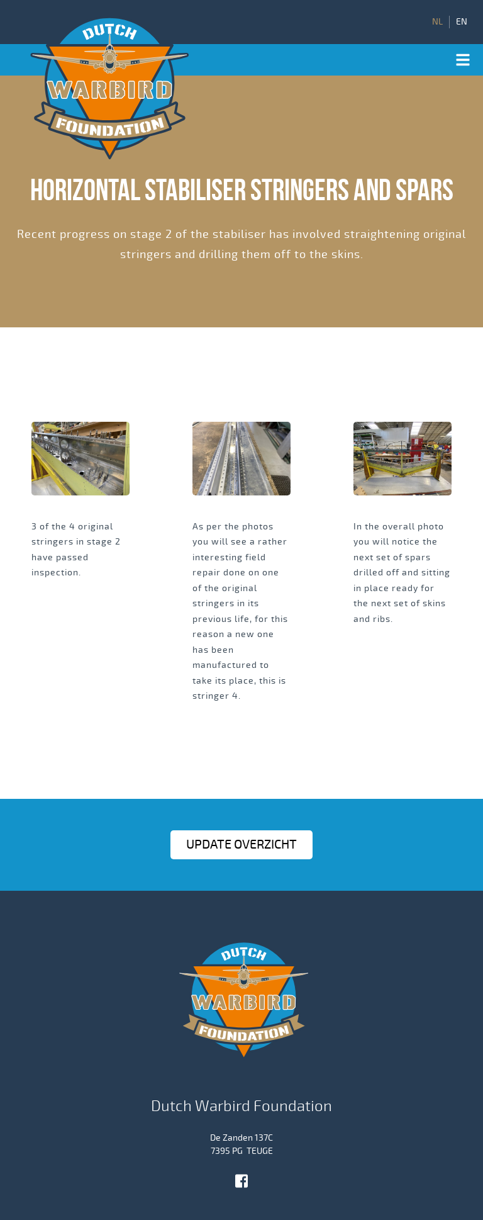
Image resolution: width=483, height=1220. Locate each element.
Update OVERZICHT (241, 844)
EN (461, 22)
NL (437, 22)
